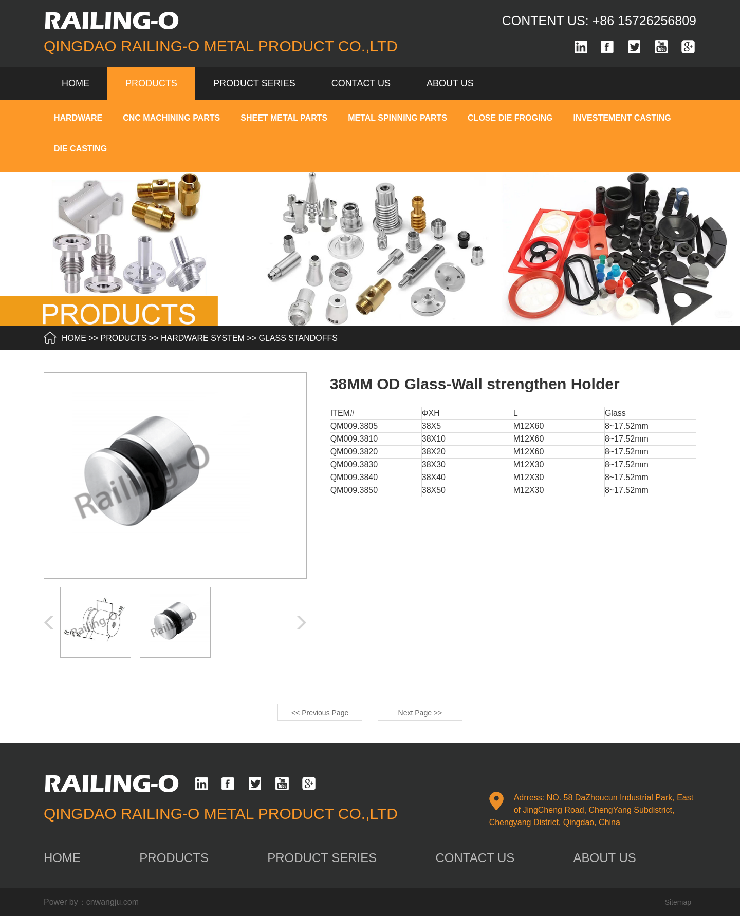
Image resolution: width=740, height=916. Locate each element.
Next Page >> (420, 713)
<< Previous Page (319, 713)
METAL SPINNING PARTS (397, 117)
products (151, 83)
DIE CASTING (80, 148)
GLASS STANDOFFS (298, 338)
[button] (301, 622)
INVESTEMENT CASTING (622, 117)
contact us (361, 83)
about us (450, 83)
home (62, 858)
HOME (74, 338)
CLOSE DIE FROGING (510, 117)
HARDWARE (78, 117)
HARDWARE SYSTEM (203, 338)
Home (75, 83)
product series (254, 83)
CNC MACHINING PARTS (171, 117)
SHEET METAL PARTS (283, 117)
